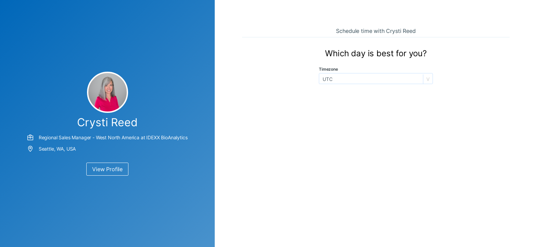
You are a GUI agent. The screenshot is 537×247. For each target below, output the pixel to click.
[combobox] (323, 79)
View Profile (107, 169)
